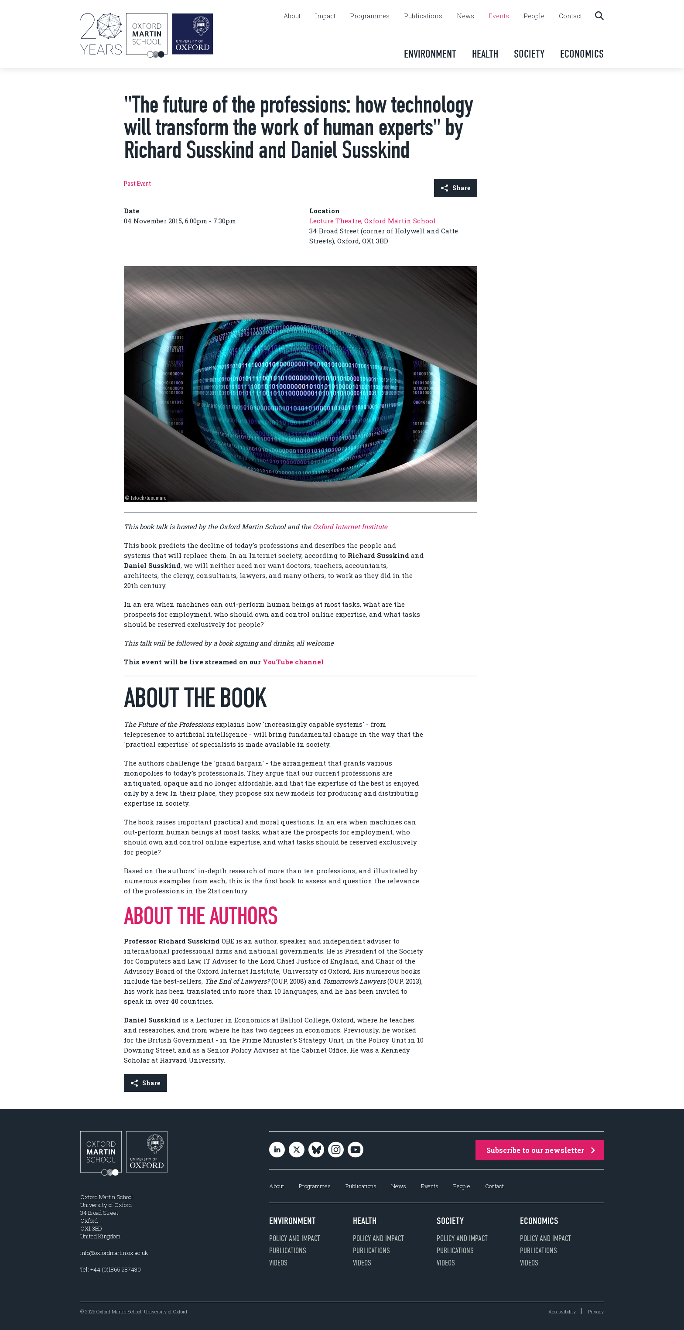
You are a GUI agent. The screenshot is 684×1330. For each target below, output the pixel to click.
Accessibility (562, 1311)
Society (529, 54)
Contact (570, 16)
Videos (278, 1263)
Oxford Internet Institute (350, 526)
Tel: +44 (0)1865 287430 (110, 1269)
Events (499, 16)
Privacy (596, 1311)
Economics (582, 54)
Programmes (370, 16)
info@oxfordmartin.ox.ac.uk (114, 1253)
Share (455, 188)
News (465, 16)
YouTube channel (293, 661)
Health (485, 54)
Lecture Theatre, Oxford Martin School (372, 220)
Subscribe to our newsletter (540, 1150)
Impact (325, 16)
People (533, 16)
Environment (430, 54)
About (292, 16)
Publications (423, 16)
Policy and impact (294, 1238)
